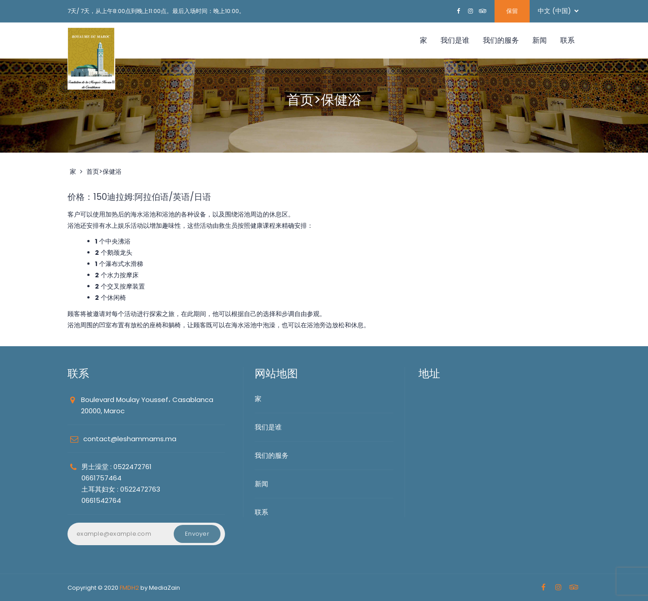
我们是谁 (455, 40)
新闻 (539, 40)
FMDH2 (129, 587)
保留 (512, 11)
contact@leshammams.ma (129, 438)
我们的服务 (501, 40)
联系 (567, 40)
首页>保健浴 (104, 171)
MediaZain (164, 587)
